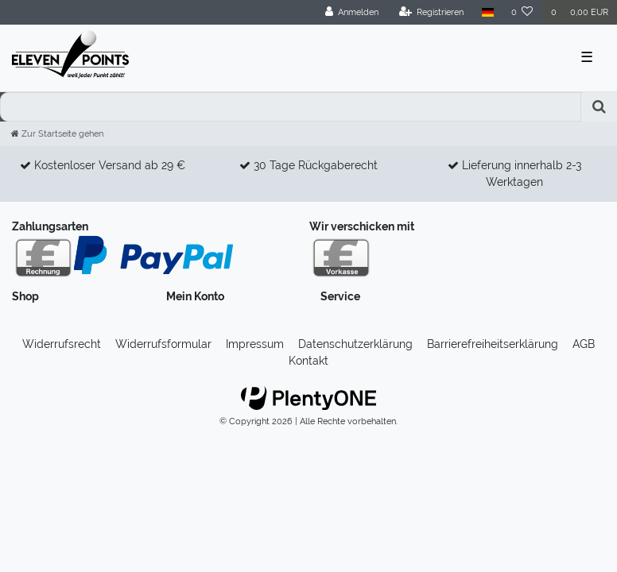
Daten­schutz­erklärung (355, 344)
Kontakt (308, 360)
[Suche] (599, 107)
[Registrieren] (431, 12)
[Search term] (290, 107)
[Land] (487, 12)
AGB (583, 344)
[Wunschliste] (522, 12)
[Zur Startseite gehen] (57, 133)
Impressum (255, 344)
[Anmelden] (352, 12)
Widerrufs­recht (61, 344)
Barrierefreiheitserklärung (492, 344)
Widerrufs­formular (163, 344)
